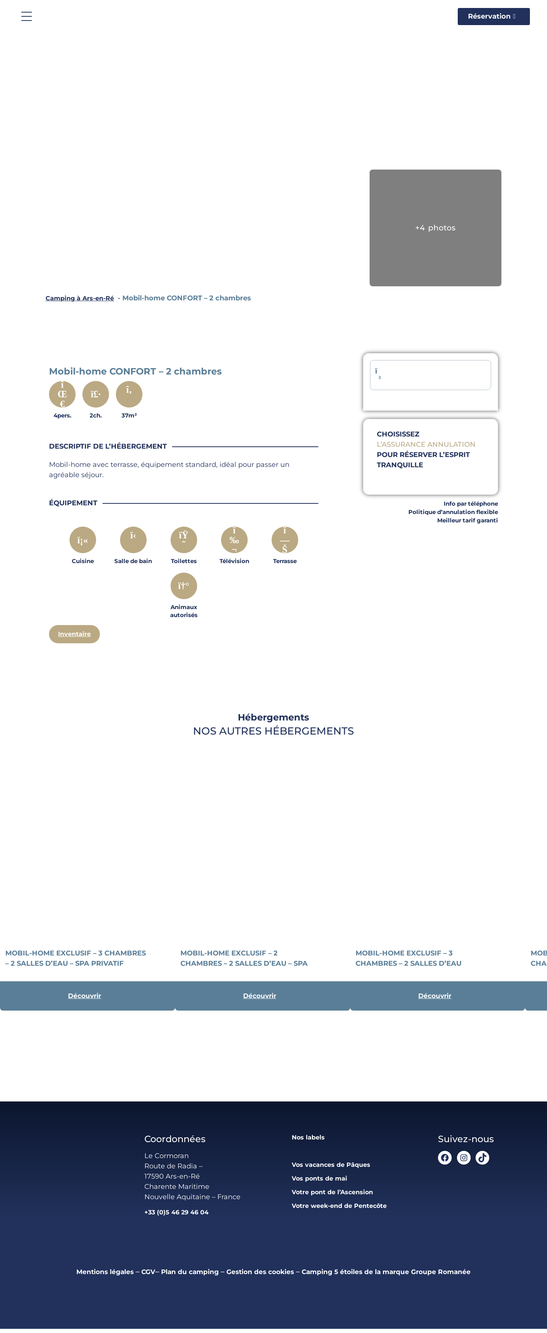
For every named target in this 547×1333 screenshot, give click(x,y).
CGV (127, 1275)
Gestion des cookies (257, 1275)
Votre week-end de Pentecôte (339, 1210)
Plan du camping (175, 1275)
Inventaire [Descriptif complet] (76, 634)
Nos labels (304, 1141)
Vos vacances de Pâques (329, 1169)
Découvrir (84, 998)
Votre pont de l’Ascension (331, 1196)
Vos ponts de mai (317, 1182)
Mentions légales (77, 1275)
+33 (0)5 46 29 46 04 (174, 1216)
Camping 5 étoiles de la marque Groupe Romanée (405, 1275)
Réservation (489, 16)
